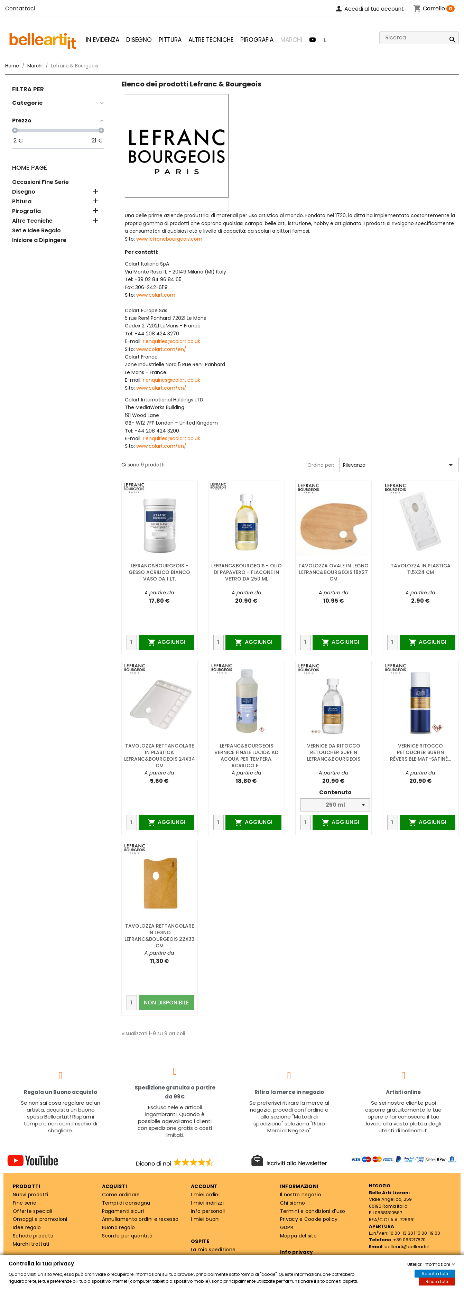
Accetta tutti (434, 1273)
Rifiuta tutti (437, 1281)
